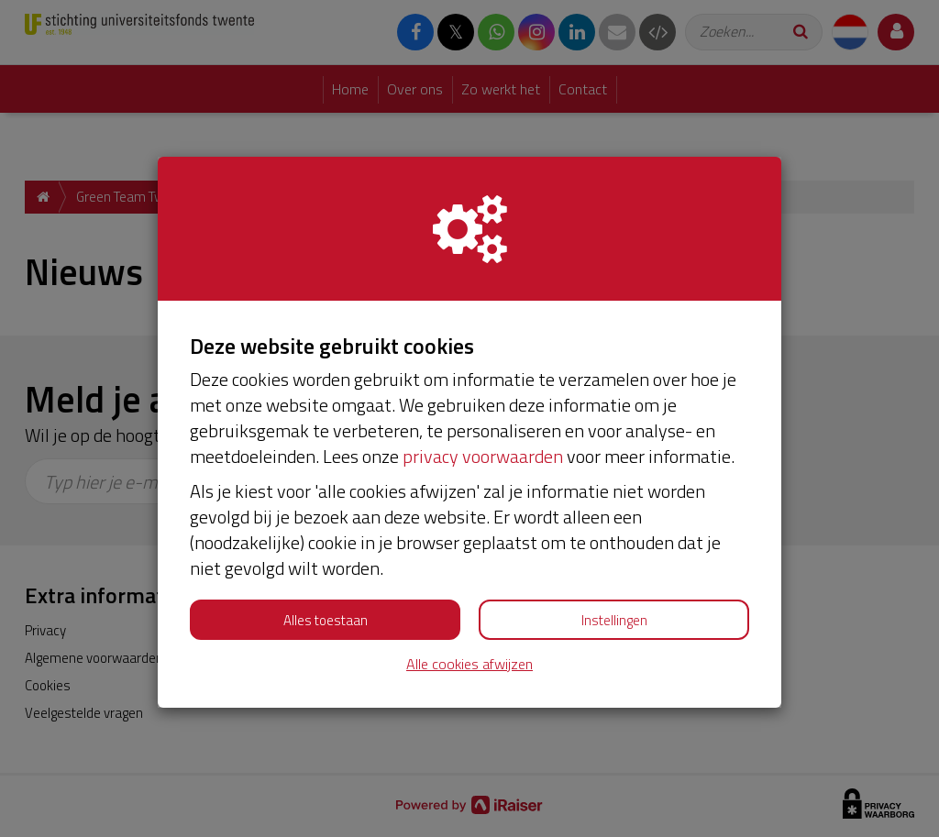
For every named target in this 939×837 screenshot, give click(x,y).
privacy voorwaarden (483, 456)
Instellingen (614, 620)
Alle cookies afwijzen (469, 664)
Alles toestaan (325, 620)
